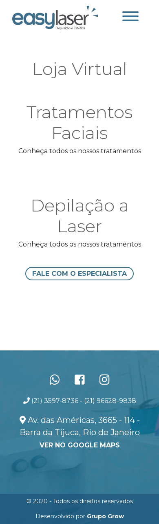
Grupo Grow (105, 516)
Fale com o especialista (79, 273)
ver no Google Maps (80, 445)
